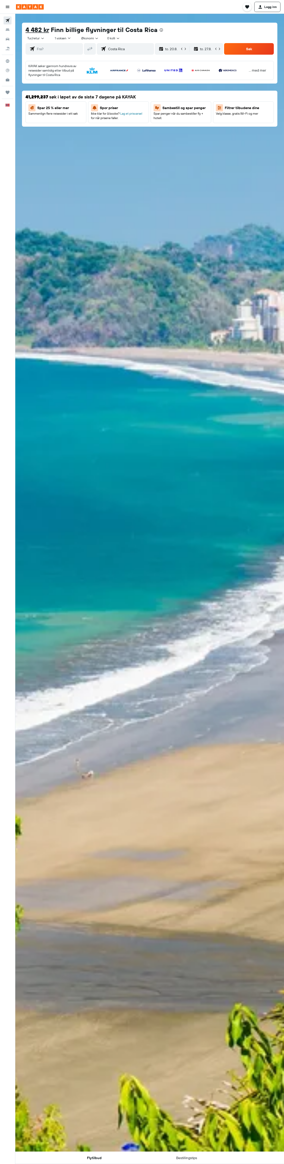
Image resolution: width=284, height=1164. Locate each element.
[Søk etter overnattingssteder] (7, 29)
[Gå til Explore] (7, 61)
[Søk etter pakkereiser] (7, 48)
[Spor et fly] (7, 70)
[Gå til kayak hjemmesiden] (30, 7)
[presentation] (161, 30)
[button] (7, 7)
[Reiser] (7, 92)
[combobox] (36, 38)
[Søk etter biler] (7, 39)
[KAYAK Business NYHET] (7, 79)
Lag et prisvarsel (131, 114)
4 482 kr (37, 30)
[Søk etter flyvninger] (7, 20)
